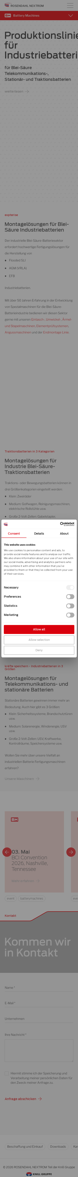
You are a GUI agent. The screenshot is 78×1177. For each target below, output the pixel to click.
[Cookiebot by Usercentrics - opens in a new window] (60, 524)
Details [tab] (39, 533)
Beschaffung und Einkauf (25, 1146)
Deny (39, 650)
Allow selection (39, 639)
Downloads (58, 1146)
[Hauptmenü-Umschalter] (70, 5)
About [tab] (64, 533)
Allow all (39, 629)
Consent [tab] (14, 533)
